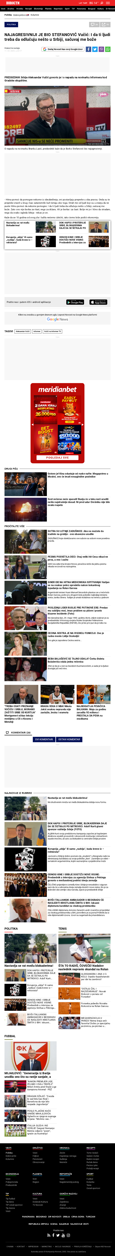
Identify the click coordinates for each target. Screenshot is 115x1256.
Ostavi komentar (69, 739)
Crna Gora (77, 1216)
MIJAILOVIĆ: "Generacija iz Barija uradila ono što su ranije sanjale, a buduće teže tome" (27, 1076)
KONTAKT (21, 1247)
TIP (73, 9)
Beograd (91, 9)
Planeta (48, 9)
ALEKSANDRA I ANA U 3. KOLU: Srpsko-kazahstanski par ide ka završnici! (95, 977)
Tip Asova (10, 1208)
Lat (80, 3)
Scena (54, 1224)
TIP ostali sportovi (14, 1205)
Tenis (62, 928)
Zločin (62, 1153)
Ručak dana (92, 1162)
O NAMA (10, 1247)
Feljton (36, 1156)
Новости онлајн (12, 48)
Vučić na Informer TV (52, 331)
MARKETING (47, 1247)
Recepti (28, 9)
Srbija (66, 1216)
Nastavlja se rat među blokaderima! (17, 224)
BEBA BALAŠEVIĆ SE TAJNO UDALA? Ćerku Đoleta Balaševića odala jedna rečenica (76, 660)
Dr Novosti (110, 9)
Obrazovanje (38, 1162)
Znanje (63, 1205)
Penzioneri (37, 1159)
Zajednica (64, 1202)
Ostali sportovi (93, 1188)
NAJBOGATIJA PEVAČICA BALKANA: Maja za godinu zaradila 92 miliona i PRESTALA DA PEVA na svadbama (91, 712)
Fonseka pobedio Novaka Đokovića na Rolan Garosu (94, 1005)
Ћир (85, 3)
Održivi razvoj (68, 1193)
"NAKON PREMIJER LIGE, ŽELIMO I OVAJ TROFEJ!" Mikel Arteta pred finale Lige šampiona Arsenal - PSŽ (41, 1085)
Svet (35, 1179)
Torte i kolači (92, 1153)
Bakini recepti (93, 1159)
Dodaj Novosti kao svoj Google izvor (63, 49)
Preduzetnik (11, 1185)
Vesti (3, 9)
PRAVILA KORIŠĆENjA (83, 1247)
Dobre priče (11, 1156)
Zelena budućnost (68, 1208)
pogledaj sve (57, 457)
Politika (8, 15)
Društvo (10, 9)
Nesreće (63, 1162)
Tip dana (10, 1202)
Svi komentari (44, 739)
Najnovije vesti (79, 1224)
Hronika (19, 9)
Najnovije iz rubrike (18, 793)
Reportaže (58, 9)
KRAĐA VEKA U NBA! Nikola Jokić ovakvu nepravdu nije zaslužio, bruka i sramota (56, 709)
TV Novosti (38, 1205)
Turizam (90, 1216)
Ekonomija (38, 9)
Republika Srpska (39, 1224)
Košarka (90, 1182)
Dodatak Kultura (40, 1202)
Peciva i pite (92, 1165)
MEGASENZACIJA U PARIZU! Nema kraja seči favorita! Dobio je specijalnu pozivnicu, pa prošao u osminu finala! (95, 1022)
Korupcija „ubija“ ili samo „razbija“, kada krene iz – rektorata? (19, 240)
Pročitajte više (14, 526)
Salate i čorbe (93, 1156)
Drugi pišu (11, 468)
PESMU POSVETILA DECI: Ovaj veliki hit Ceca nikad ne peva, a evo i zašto (78, 558)
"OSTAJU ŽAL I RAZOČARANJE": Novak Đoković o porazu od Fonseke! (93, 992)
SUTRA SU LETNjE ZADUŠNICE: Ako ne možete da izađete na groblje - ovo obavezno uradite (76, 533)
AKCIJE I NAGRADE (63, 1247)
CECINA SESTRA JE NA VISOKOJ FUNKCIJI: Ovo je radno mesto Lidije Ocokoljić (76, 635)
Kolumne (35, 15)
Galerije (64, 1224)
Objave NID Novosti (103, 1247)
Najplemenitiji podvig (69, 1182)
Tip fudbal (10, 1198)
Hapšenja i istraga (68, 1156)
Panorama (81, 9)
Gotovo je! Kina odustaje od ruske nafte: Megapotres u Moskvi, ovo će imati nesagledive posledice (78, 475)
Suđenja (63, 1159)
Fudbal (10, 1036)
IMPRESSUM (33, 1247)
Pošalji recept (93, 1168)
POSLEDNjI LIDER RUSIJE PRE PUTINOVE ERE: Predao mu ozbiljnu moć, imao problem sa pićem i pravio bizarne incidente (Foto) (78, 610)
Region (36, 1182)
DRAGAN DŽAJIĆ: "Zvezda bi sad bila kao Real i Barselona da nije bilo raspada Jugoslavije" (40, 1100)
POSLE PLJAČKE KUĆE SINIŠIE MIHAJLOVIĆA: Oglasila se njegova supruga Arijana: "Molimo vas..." (41, 1115)
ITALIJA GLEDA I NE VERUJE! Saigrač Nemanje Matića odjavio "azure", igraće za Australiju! (41, 1129)
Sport (67, 9)
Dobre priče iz (21, 15)
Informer (37, 331)
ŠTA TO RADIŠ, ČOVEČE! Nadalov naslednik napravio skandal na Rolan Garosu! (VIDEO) (83, 969)
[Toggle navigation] (108, 3)
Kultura (100, 9)
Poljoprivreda (12, 1182)
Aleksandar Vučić (23, 331)
